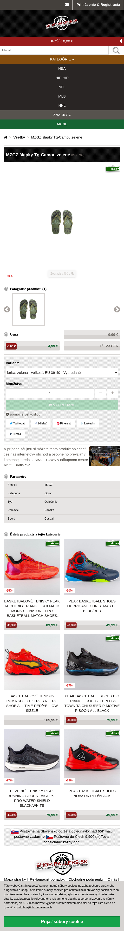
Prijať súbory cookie (62, 921)
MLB (62, 96)
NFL (62, 87)
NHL (61, 105)
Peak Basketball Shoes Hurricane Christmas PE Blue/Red (92, 606)
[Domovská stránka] (6, 137)
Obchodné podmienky (86, 879)
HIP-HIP (62, 78)
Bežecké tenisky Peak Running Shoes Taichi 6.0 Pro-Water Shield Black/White (32, 798)
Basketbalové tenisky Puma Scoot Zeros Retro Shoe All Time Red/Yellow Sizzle (32, 703)
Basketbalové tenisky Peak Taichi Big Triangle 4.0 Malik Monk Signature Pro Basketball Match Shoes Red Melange (32, 608)
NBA (62, 68)
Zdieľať (41, 423)
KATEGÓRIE (62, 59)
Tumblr (15, 434)
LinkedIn (88, 423)
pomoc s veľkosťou (23, 414)
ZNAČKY (62, 115)
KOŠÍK (86, 41)
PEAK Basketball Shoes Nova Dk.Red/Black (92, 793)
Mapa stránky (15, 879)
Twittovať (17, 423)
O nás (112, 879)
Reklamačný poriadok (47, 879)
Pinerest (64, 423)
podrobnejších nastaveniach (34, 907)
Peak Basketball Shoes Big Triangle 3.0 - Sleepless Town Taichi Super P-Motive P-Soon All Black (92, 703)
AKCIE (62, 124)
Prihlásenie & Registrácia (98, 4)
